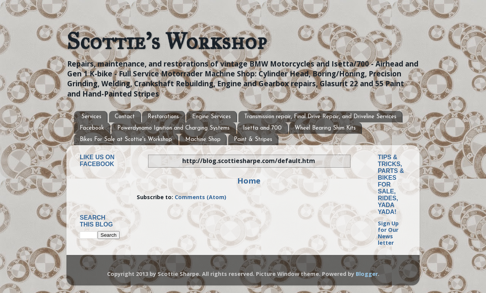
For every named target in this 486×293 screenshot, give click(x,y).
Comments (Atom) (200, 197)
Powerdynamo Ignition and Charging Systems (173, 128)
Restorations (163, 117)
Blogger (367, 273)
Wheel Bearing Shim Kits (325, 128)
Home (248, 180)
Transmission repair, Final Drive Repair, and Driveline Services (320, 117)
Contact (125, 117)
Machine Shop (203, 140)
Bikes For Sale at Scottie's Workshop (126, 140)
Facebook (92, 128)
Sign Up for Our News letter (388, 233)
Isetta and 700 (262, 128)
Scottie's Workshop (166, 41)
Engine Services (211, 117)
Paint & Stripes (253, 140)
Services (91, 117)
